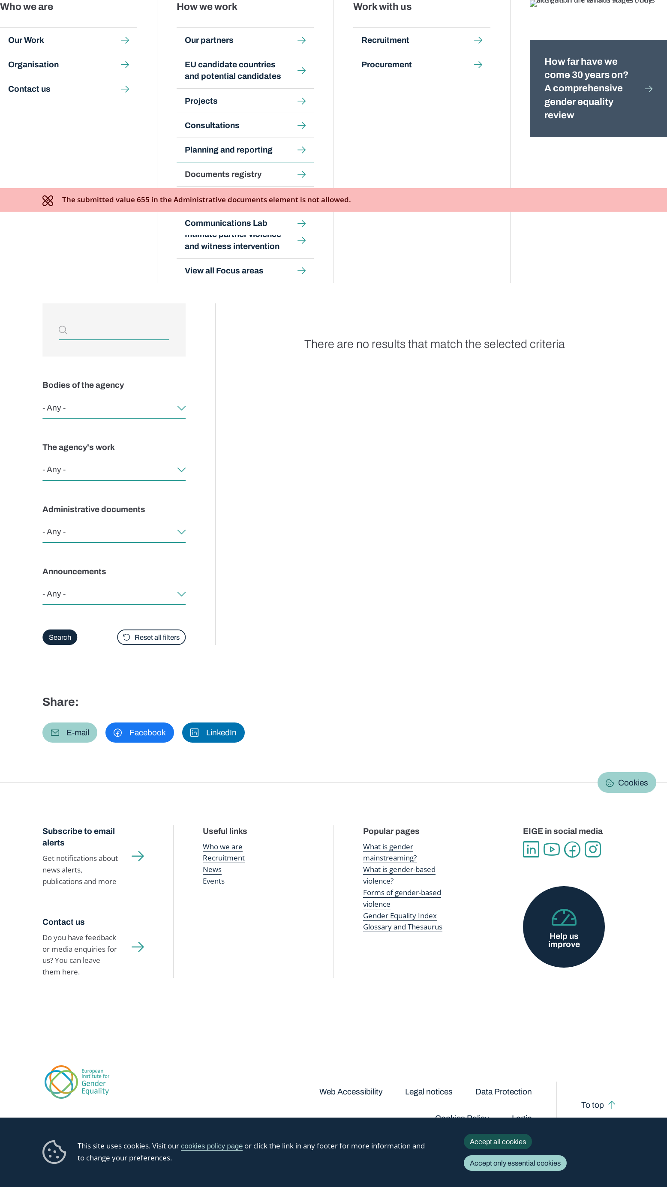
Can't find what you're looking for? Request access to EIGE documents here (201, 257)
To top (592, 1104)
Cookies (633, 782)
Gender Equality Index (456, 25)
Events (214, 881)
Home (61, 84)
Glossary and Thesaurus (402, 927)
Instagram (593, 849)
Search (646, 25)
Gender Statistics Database (537, 25)
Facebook (572, 849)
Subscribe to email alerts (78, 837)
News (212, 869)
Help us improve (564, 940)
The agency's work (78, 447)
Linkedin (531, 849)
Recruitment (224, 858)
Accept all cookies (498, 1141)
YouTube (552, 849)
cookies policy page (212, 1146)
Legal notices (429, 1091)
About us (604, 26)
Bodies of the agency (83, 385)
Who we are (223, 846)
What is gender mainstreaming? (390, 852)
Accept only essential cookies (515, 1163)
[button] (69, 732)
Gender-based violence (380, 25)
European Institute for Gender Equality (60, 25)
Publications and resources (221, 25)
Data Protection (503, 1091)
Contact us (63, 921)
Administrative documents (93, 509)
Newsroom (154, 26)
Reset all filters (157, 637)
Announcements (74, 571)
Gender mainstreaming (303, 25)
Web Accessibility (351, 1091)
